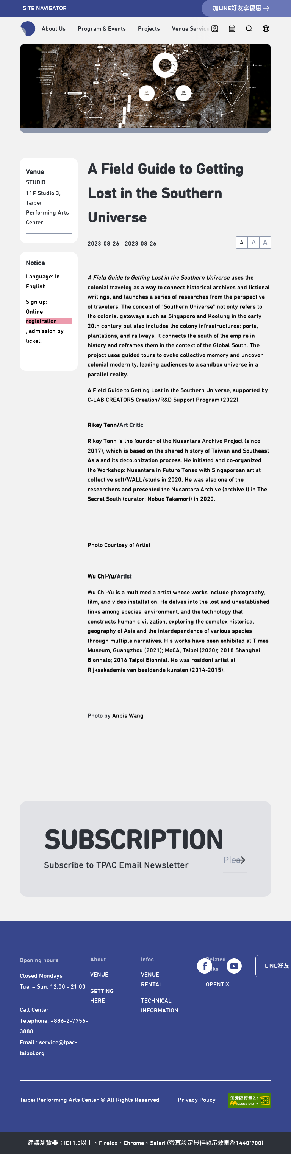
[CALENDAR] (232, 28)
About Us (54, 29)
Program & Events (102, 29)
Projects (149, 29)
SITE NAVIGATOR (45, 8)
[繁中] (265, 28)
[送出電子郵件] (239, 863)
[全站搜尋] (248, 28)
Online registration (41, 317)
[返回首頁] (28, 28)
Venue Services (192, 29)
